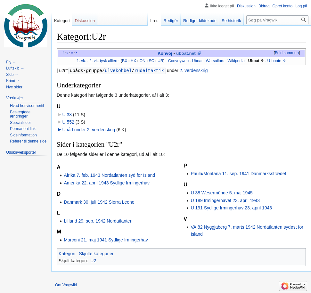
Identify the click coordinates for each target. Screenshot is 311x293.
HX (133, 61)
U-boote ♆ (276, 61)
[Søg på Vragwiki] (277, 19)
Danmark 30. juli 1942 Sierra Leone (99, 202)
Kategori (67, 253)
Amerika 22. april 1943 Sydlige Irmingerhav (107, 182)
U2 (93, 260)
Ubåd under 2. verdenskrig (88, 129)
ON (142, 61)
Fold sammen (287, 53)
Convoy (175, 61)
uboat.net (186, 53)
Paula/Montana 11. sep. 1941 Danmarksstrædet (238, 173)
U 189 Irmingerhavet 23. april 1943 (225, 200)
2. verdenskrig (194, 70)
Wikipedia (235, 61)
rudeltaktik (149, 71)
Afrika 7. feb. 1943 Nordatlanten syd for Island (109, 175)
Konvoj (165, 53)
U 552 (68, 122)
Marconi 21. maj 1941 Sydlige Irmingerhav (106, 239)
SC (151, 61)
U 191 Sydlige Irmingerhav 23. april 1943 (231, 207)
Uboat (197, 61)
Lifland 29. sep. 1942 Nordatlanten (98, 221)
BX (124, 61)
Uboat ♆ (256, 61)
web (185, 61)
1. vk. (81, 61)
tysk (103, 61)
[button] (286, 53)
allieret (113, 61)
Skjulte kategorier (96, 253)
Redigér (171, 20)
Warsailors (215, 61)
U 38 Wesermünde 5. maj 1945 (222, 192)
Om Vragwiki (66, 285)
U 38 (67, 114)
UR (160, 61)
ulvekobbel (118, 71)
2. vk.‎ (94, 61)
